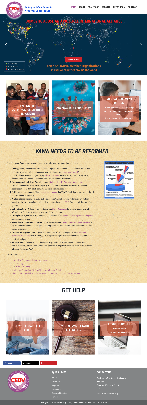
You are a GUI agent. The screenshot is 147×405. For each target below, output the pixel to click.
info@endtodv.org (110, 393)
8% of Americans (59, 209)
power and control (70, 172)
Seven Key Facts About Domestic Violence (30, 260)
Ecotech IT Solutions (99, 402)
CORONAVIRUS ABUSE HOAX (73, 108)
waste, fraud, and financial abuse (76, 222)
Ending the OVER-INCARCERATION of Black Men (28, 110)
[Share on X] (30, 363)
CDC (67, 202)
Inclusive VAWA (119, 328)
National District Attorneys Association (65, 182)
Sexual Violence (23, 267)
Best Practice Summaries (119, 332)
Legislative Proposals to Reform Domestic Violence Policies (37, 270)
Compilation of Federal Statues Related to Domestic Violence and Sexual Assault (46, 273)
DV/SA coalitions (51, 175)
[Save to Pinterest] (48, 363)
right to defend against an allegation (78, 215)
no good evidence (49, 192)
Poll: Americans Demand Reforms (119, 118)
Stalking (19, 263)
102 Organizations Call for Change (119, 107)
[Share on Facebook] (12, 363)
